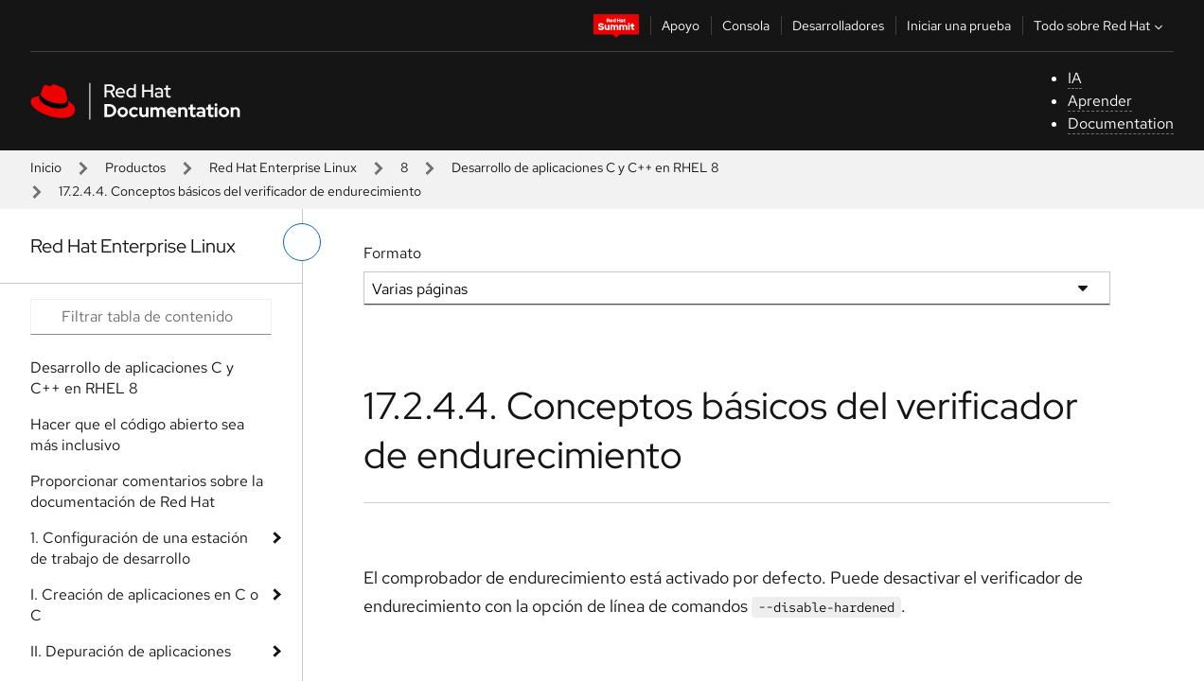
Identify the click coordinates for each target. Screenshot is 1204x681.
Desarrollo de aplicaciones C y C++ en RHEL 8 (585, 167)
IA (1075, 78)
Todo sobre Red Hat (1100, 25)
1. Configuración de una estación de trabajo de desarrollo (139, 548)
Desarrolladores (838, 25)
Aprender (1100, 101)
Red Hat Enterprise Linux (283, 167)
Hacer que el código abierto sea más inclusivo (137, 434)
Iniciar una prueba (959, 25)
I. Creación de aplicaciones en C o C (144, 605)
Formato (392, 253)
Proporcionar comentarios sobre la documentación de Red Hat (146, 491)
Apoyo (680, 25)
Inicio (46, 167)
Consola (746, 25)
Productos (135, 167)
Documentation (1121, 123)
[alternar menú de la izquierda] (302, 242)
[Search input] (151, 317)
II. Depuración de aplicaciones (130, 651)
